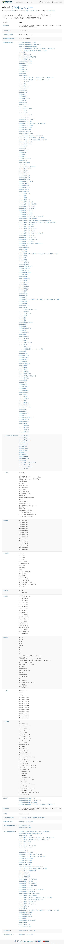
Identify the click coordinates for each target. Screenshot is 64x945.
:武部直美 (24, 332)
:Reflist (23, 454)
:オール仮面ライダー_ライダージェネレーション (34, 79)
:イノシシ (24, 65)
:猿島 (22, 351)
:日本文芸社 (24, 305)
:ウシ (22, 67)
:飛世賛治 (24, 425)
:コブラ (23, 409)
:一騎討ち (24, 183)
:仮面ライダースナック (27, 241)
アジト (6, 472)
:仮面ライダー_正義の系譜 (28, 218)
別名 (5, 590)
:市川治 (23, 295)
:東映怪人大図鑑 (25, 912)
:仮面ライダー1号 (26, 202)
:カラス (23, 90)
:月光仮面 (24, 311)
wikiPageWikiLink (8, 42)
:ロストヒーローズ (26, 181)
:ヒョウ (23, 160)
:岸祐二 (23, 293)
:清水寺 (23, 345)
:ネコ (22, 154)
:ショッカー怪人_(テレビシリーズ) (30, 854)
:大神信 (23, 423)
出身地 (6, 553)
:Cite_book (24, 437)
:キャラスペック (25, 466)
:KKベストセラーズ (26, 417)
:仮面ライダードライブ (27, 901)
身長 (5, 691)
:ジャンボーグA (25, 862)
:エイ (22, 73)
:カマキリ (24, 88)
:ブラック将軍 (25, 827)
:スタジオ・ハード (26, 133)
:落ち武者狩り (25, 374)
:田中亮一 (24, 353)
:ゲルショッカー (26, 821)
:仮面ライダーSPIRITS (27, 208)
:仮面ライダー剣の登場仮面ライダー (31, 243)
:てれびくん (24, 59)
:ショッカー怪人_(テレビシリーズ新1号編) (32, 123)
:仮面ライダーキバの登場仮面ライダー (31, 899)
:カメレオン (24, 405)
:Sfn (22, 460)
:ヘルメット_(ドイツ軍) (27, 166)
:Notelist (23, 448)
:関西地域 (24, 421)
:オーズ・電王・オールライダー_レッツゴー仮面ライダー (36, 77)
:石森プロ (24, 359)
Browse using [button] (19, 2)
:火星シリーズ (25, 347)
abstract (6, 25)
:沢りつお (24, 338)
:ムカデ (23, 171)
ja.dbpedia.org (51, 10)
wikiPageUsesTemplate (10, 435)
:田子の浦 (24, 355)
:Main (23, 446)
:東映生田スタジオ (26, 322)
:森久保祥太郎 (25, 328)
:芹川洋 (23, 369)
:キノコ (23, 96)
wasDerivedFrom (8, 817)
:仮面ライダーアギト (26, 224)
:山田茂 (23, 908)
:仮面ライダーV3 (25, 210)
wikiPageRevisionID (9, 38)
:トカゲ (23, 146)
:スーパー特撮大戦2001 (27, 870)
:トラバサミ (24, 150)
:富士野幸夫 (24, 278)
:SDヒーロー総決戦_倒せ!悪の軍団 (30, 833)
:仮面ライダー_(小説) (27, 891)
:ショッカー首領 (25, 127)
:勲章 (22, 258)
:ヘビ (22, 164)
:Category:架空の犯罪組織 (28, 46)
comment (6, 808)
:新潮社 (23, 303)
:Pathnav (23, 450)
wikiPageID (6, 30)
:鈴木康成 (24, 429)
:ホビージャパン (25, 168)
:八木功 (23, 251)
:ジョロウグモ (25, 131)
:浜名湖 (23, 340)
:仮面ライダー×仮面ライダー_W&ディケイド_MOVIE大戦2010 (37, 222)
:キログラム (24, 98)
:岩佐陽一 (24, 291)
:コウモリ (24, 104)
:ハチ (22, 156)
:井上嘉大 (24, 427)
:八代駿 (23, 249)
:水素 (22, 334)
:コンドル (24, 106)
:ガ (22, 94)
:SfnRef (23, 469)
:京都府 (23, 197)
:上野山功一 (24, 185)
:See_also (24, 458)
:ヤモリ (23, 411)
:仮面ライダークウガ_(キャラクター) (31, 233)
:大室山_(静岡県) (25, 266)
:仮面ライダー (25, 200)
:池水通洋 (24, 336)
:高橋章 (23, 396)
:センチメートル (25, 142)
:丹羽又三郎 (24, 187)
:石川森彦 (24, 357)
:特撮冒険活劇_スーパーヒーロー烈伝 (31, 349)
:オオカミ (24, 75)
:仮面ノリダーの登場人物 (28, 879)
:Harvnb (23, 444)
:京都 (22, 195)
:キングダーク (25, 841)
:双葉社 (23, 260)
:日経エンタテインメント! (28, 309)
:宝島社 (23, 276)
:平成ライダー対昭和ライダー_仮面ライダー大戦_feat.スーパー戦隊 (39, 299)
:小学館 (23, 280)
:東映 (22, 320)
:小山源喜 (24, 282)
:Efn (22, 442)
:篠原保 (23, 367)
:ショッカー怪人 (25, 121)
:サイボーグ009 (25, 108)
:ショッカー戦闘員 (26, 125)
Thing (13, 10)
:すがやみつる (25, 55)
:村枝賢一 (24, 316)
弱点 (5, 637)
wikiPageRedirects (9, 825)
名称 (5, 596)
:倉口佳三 (24, 245)
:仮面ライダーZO (26, 212)
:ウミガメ (24, 71)
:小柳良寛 (24, 287)
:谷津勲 (23, 382)
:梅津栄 (23, 326)
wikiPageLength (8, 34)
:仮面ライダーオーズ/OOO (28, 229)
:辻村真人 (24, 386)
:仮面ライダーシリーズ (27, 237)
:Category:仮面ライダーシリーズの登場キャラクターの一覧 (37, 48)
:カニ (22, 84)
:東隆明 (23, 324)
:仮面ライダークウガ (26, 231)
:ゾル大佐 (24, 872)
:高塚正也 (24, 392)
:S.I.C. (23, 52)
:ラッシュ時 (24, 175)
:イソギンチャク (25, 63)
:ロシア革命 (24, 179)
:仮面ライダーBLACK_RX (28, 885)
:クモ (22, 100)
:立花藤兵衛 (24, 363)
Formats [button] (30, 2)
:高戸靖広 (24, 394)
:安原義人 (24, 274)
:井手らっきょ (25, 193)
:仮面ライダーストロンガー (28, 239)
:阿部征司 (24, 390)
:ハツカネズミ (25, 158)
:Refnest (23, 456)
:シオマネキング (25, 115)
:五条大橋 (24, 191)
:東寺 (22, 318)
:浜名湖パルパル (25, 342)
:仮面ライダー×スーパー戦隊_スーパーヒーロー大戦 (35, 220)
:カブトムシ (24, 86)
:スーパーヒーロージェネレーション (31, 135)
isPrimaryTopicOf (8, 821)
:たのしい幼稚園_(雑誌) (27, 57)
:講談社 (23, 380)
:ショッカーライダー (26, 119)
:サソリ (23, 110)
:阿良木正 (24, 432)
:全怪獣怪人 (24, 247)
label (5, 813)
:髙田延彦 (24, 398)
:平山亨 (23, 297)
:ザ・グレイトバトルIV (27, 846)
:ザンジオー (24, 843)
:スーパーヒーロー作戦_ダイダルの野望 (31, 137)
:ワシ (22, 415)
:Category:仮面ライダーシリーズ (30, 44)
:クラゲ (23, 102)
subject (5, 798)
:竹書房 (23, 365)
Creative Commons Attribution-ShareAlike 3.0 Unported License (46, 942)
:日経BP (23, 307)
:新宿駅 (23, 301)
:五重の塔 (24, 419)
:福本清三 (24, 361)
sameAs (7, 930)
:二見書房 (24, 189)
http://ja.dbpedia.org (31, 10)
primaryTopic (8, 934)
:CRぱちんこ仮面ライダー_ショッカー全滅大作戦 (34, 831)
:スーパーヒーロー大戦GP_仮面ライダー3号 (33, 139)
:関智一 (23, 388)
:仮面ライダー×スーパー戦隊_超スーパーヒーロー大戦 (35, 897)
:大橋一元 (24, 270)
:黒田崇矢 (24, 403)
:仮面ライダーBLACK (27, 206)
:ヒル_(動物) (24, 162)
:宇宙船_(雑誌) (25, 272)
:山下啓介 (24, 289)
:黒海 (22, 400)
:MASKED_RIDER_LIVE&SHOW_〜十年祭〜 (33, 50)
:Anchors (23, 435)
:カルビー (24, 92)
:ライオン (24, 173)
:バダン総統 (24, 875)
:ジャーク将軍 (25, 129)
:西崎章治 (24, 378)
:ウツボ (23, 69)
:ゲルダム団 (24, 825)
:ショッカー (24, 117)
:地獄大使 (24, 262)
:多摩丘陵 (24, 264)
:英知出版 (24, 371)
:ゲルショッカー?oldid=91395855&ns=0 (32, 817)
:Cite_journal (24, 440)
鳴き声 (6, 721)
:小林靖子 (24, 284)
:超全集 (23, 384)
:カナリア (24, 81)
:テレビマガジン (25, 144)
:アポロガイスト (25, 61)
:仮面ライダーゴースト (27, 235)
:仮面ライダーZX (25, 214)
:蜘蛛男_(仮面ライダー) (27, 376)
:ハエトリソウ (25, 407)
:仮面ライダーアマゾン (27, 226)
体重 (5, 520)
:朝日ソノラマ (25, 313)
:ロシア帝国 (24, 177)
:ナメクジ (24, 152)
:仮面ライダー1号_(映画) (27, 204)
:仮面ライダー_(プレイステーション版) (31, 216)
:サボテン (24, 113)
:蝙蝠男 (23, 922)
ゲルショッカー (22, 7)
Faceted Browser (44, 2)
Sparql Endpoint (57, 2)
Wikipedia (20, 942)
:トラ (22, 148)
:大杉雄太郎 (24, 268)
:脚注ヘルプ (24, 464)
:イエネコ (24, 413)
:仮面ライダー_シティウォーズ (29, 893)
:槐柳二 (23, 330)
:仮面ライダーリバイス (27, 904)
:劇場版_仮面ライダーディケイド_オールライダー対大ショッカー (38, 253)
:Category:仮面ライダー (27, 42)
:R (22, 452)
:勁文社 (23, 255)
